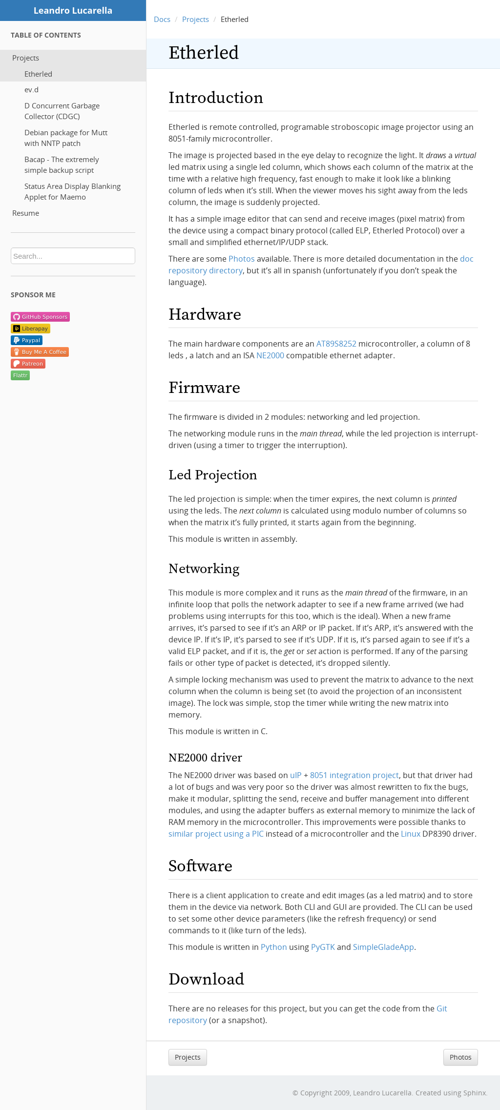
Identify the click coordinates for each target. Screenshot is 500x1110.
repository (187, 1020)
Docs (162, 19)
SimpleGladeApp (383, 947)
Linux (410, 833)
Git (442, 1008)
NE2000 (270, 355)
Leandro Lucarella (73, 10)
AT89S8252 (336, 343)
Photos (461, 1057)
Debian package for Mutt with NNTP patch (65, 137)
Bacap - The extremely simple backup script (61, 164)
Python (274, 947)
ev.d (31, 89)
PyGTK (323, 947)
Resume (25, 213)
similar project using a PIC (216, 833)
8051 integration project (354, 775)
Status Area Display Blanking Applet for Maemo (72, 191)
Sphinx (474, 1092)
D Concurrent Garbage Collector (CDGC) (62, 111)
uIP (296, 775)
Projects (25, 57)
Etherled (38, 74)
